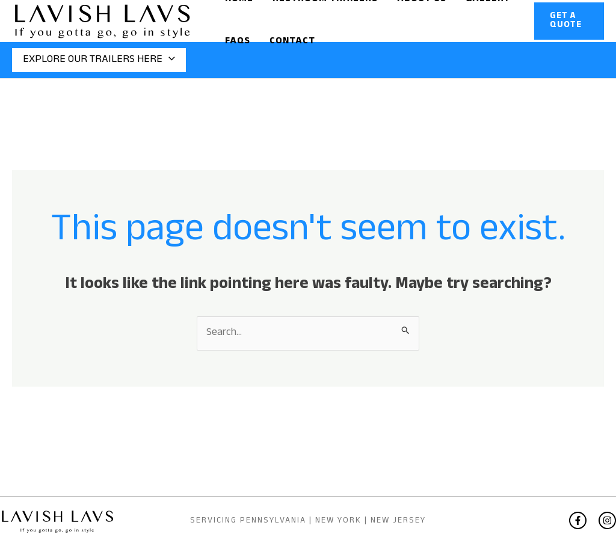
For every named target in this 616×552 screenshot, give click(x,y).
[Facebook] (578, 520)
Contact (292, 42)
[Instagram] (607, 520)
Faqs (237, 42)
